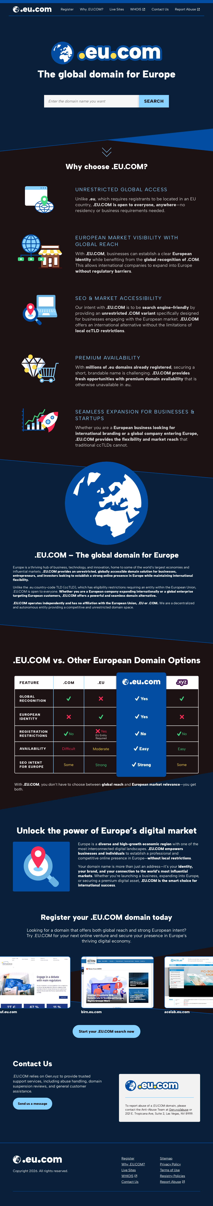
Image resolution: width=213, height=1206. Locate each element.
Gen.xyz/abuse (178, 1109)
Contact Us (160, 9)
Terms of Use (170, 1170)
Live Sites (117, 9)
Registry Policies (172, 1176)
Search (154, 101)
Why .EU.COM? (91, 9)
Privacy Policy (170, 1164)
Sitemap (166, 1158)
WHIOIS (127, 1176)
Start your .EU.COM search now (106, 1031)
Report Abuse (185, 9)
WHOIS (135, 9)
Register (67, 9)
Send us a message (32, 1104)
